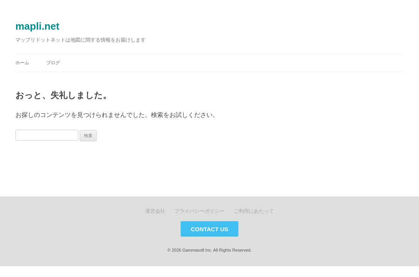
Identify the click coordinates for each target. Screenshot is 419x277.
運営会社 (155, 211)
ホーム (22, 62)
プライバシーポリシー (199, 211)
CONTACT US (209, 229)
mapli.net (37, 26)
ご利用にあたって (254, 211)
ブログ (53, 62)
